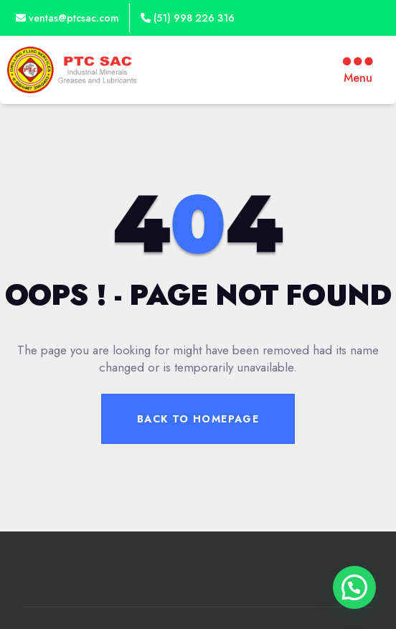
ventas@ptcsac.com (67, 18)
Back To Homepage (198, 419)
